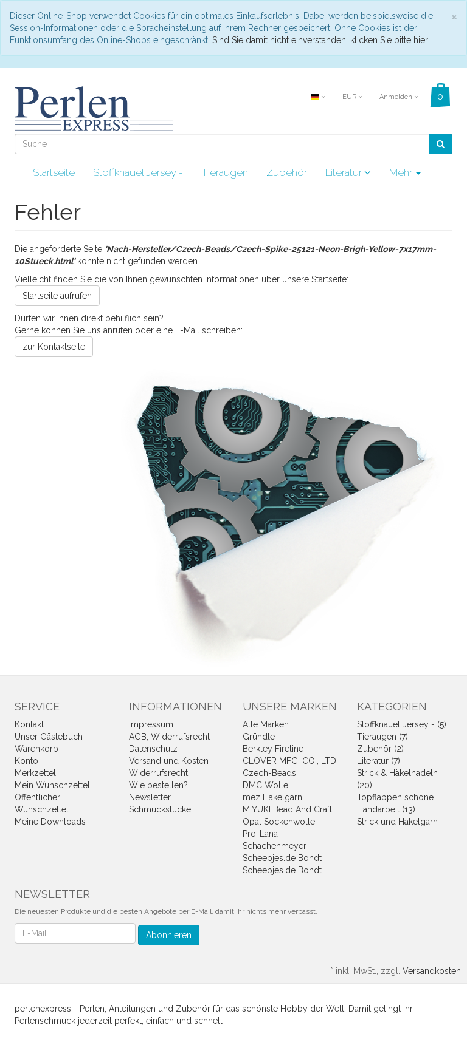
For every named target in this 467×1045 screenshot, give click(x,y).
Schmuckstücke (160, 809)
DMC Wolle (265, 785)
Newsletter (150, 797)
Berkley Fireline (273, 749)
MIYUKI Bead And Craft (287, 809)
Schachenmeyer (274, 846)
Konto (26, 761)
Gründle (259, 736)
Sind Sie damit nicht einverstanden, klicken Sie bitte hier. (320, 40)
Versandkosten (432, 971)
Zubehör (286, 172)
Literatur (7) (378, 761)
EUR (352, 97)
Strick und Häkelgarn (397, 821)
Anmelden (398, 97)
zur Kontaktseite (53, 347)
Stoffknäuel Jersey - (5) (401, 724)
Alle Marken (266, 724)
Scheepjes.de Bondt (282, 858)
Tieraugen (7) (382, 736)
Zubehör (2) (380, 749)
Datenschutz (153, 749)
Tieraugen (224, 172)
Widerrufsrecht (158, 773)
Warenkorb (36, 749)
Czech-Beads (269, 773)
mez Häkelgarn (272, 797)
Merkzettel (35, 773)
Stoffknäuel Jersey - (138, 172)
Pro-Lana (260, 834)
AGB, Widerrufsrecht (169, 736)
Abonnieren (169, 935)
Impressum (151, 724)
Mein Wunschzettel (52, 785)
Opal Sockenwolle (279, 821)
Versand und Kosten (169, 761)
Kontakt (29, 724)
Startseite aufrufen (57, 296)
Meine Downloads (50, 821)
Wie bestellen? (158, 785)
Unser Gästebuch (49, 736)
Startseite (54, 172)
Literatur (348, 172)
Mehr (405, 172)
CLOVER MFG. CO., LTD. (290, 761)
